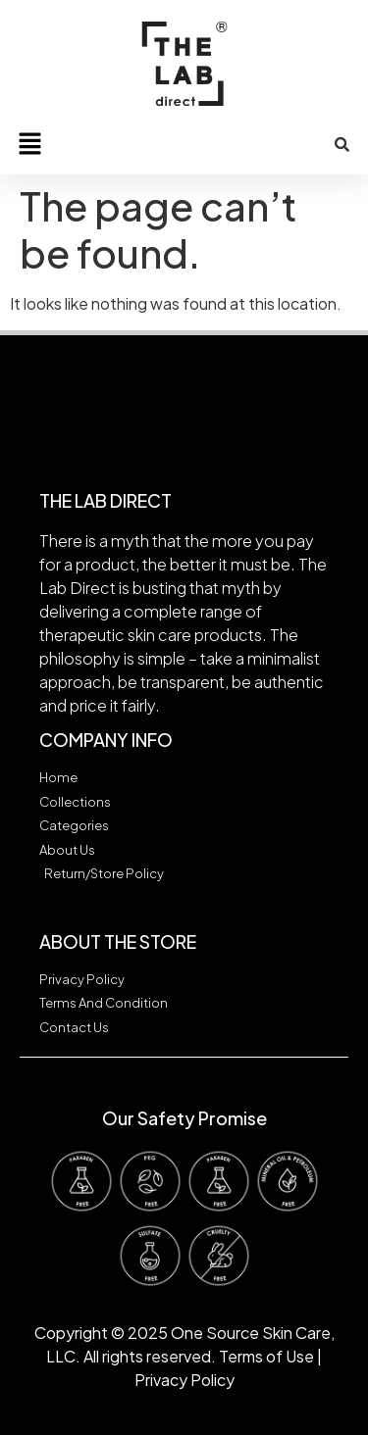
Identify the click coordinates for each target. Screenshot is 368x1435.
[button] (29, 144)
